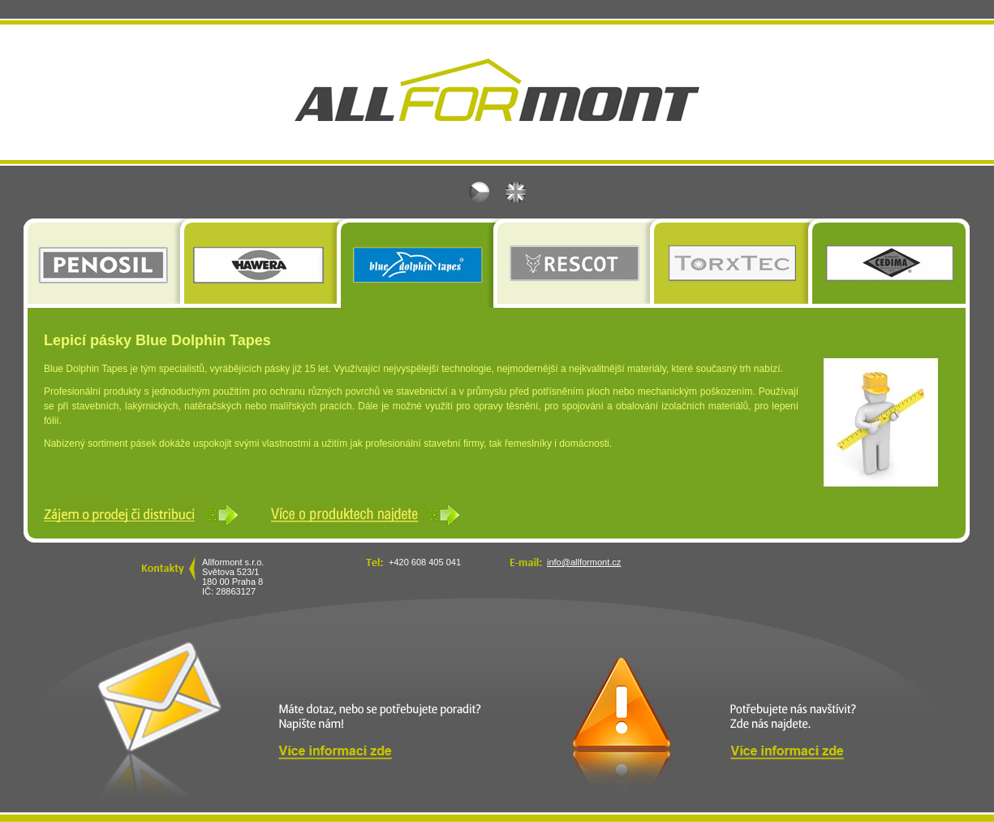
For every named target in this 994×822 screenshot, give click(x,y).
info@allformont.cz (584, 562)
